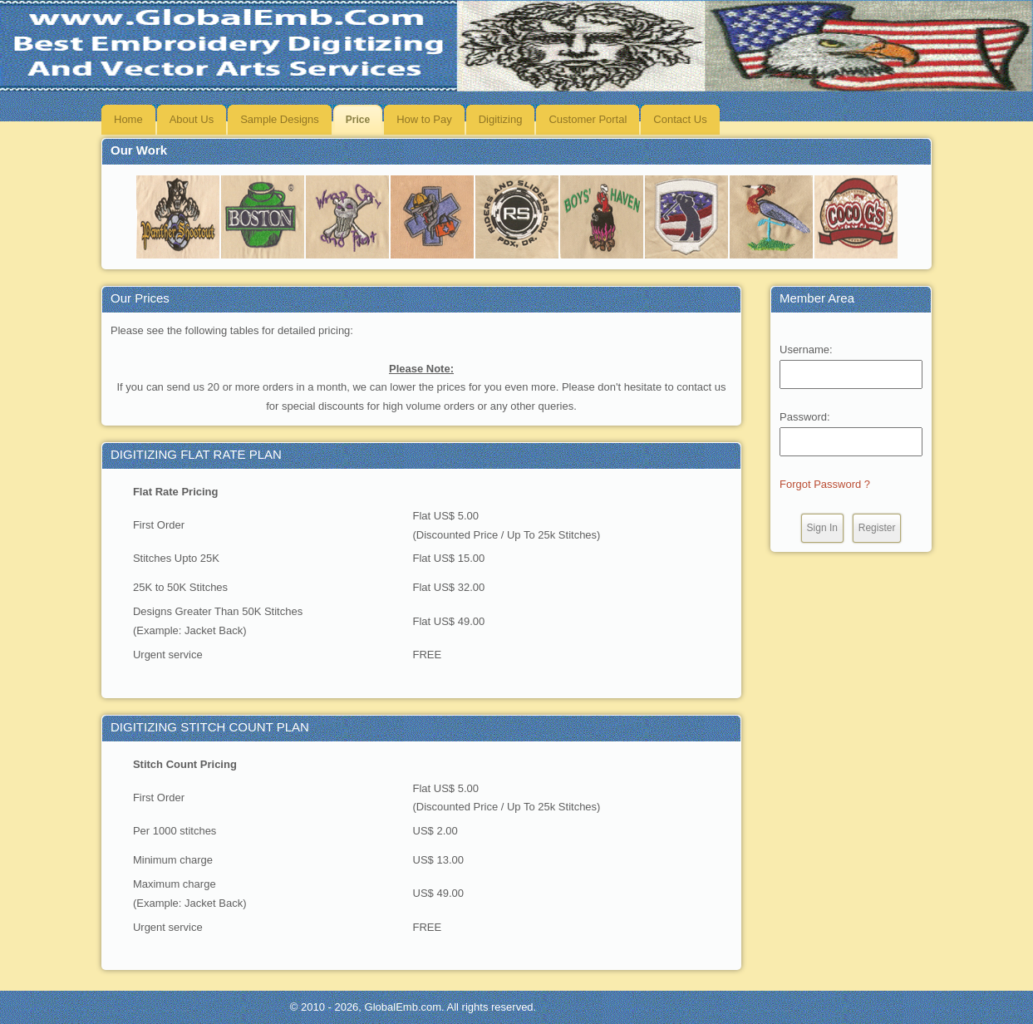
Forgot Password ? (825, 484)
